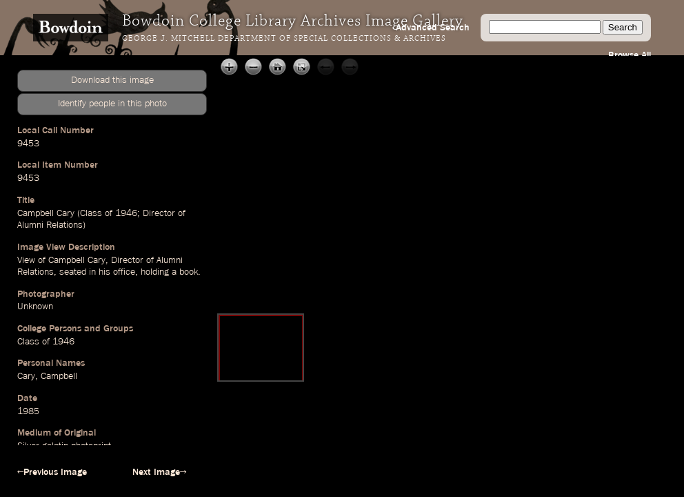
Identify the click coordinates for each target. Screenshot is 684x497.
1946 (126, 213)
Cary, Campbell (47, 376)
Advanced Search (433, 27)
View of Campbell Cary (61, 260)
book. (190, 272)
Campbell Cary (45, 213)
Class (91, 213)
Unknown (35, 306)
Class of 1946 (45, 342)
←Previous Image (52, 472)
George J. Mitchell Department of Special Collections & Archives (284, 38)
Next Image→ (159, 472)
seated (72, 272)
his (104, 272)
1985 (28, 411)
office (124, 272)
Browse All (629, 55)
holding (155, 272)
